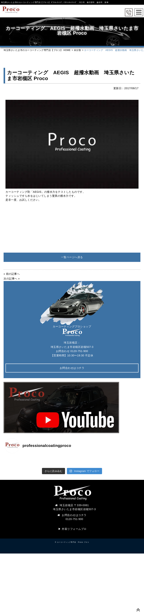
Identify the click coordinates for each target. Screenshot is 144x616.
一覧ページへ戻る (72, 257)
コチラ (82, 515)
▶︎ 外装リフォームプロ (72, 528)
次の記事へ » (12, 278)
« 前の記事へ (12, 273)
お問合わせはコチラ (72, 367)
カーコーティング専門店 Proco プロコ (73, 542)
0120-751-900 (79, 351)
